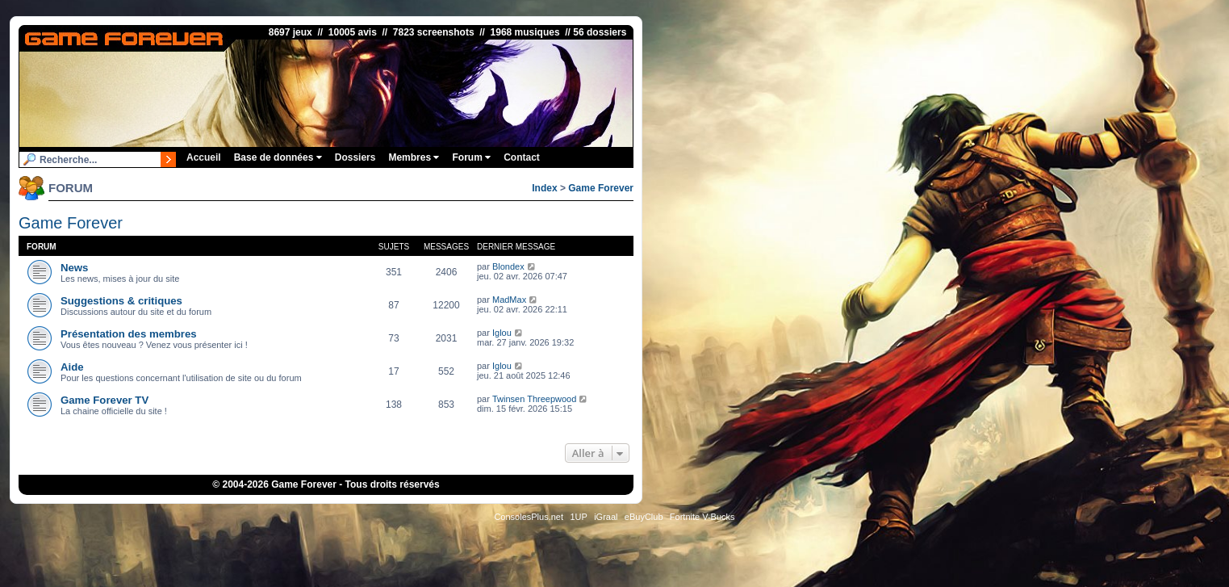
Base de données (278, 157)
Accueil (203, 157)
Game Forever (600, 188)
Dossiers (355, 157)
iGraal (605, 517)
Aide (72, 367)
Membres (413, 157)
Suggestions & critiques (121, 301)
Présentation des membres (129, 334)
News (74, 268)
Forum (471, 157)
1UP (578, 517)
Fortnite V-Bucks (702, 517)
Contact (522, 157)
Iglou (502, 333)
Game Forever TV (104, 400)
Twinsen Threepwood (534, 399)
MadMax (509, 299)
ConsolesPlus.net (528, 517)
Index (544, 188)
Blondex (508, 266)
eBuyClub (644, 517)
